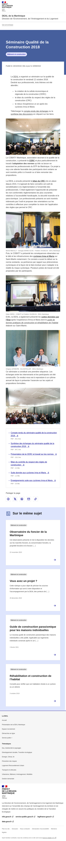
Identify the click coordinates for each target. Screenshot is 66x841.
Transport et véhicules (9, 770)
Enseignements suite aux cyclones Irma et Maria (32, 480)
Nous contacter (25, 829)
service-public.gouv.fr (24, 817)
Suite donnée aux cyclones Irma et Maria (28, 473)
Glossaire (15, 829)
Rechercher (57, 2)
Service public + (7, 738)
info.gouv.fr (6, 817)
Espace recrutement (8, 729)
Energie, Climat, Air (8, 757)
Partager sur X (15, 499)
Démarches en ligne (8, 733)
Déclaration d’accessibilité (40, 829)
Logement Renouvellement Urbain (13, 765)
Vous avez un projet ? (23, 580)
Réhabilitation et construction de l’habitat (30, 677)
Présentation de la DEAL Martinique (13, 724)
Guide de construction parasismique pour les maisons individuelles (33, 628)
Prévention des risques (9, 761)
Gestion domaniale (8, 779)
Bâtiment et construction (16, 54)
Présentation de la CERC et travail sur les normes (32, 454)
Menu (62, 2)
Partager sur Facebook (8, 499)
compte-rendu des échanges (36, 111)
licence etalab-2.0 (48, 838)
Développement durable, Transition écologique (17, 752)
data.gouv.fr (7, 822)
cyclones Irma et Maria (43, 256)
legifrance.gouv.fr (44, 817)
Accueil (4, 720)
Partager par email (28, 499)
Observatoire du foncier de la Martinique (28, 533)
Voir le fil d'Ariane (7, 25)
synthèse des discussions (22, 114)
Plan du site (6, 829)
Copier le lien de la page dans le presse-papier (35, 499)
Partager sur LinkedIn (21, 499)
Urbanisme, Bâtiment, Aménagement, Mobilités (17, 774)
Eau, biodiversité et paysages (11, 748)
